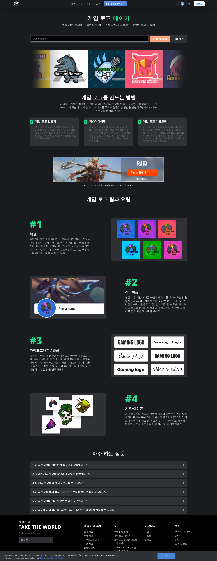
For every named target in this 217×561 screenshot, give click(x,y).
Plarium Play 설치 (115, 3)
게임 (73, 3)
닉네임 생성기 (121, 531)
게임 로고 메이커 (122, 535)
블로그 (147, 539)
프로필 (199, 3)
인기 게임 (88, 531)
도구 (97, 3)
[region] (108, 556)
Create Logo (159, 38)
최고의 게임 (89, 548)
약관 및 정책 (181, 543)
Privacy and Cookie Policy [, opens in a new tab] (51, 558)
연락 (177, 539)
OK (166, 555)
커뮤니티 (85, 3)
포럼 (146, 531)
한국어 (24, 540)
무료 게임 (88, 543)
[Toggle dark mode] (180, 4)
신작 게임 (88, 535)
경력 (177, 535)
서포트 (147, 535)
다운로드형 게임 (92, 539)
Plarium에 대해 (182, 531)
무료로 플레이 (138, 172)
